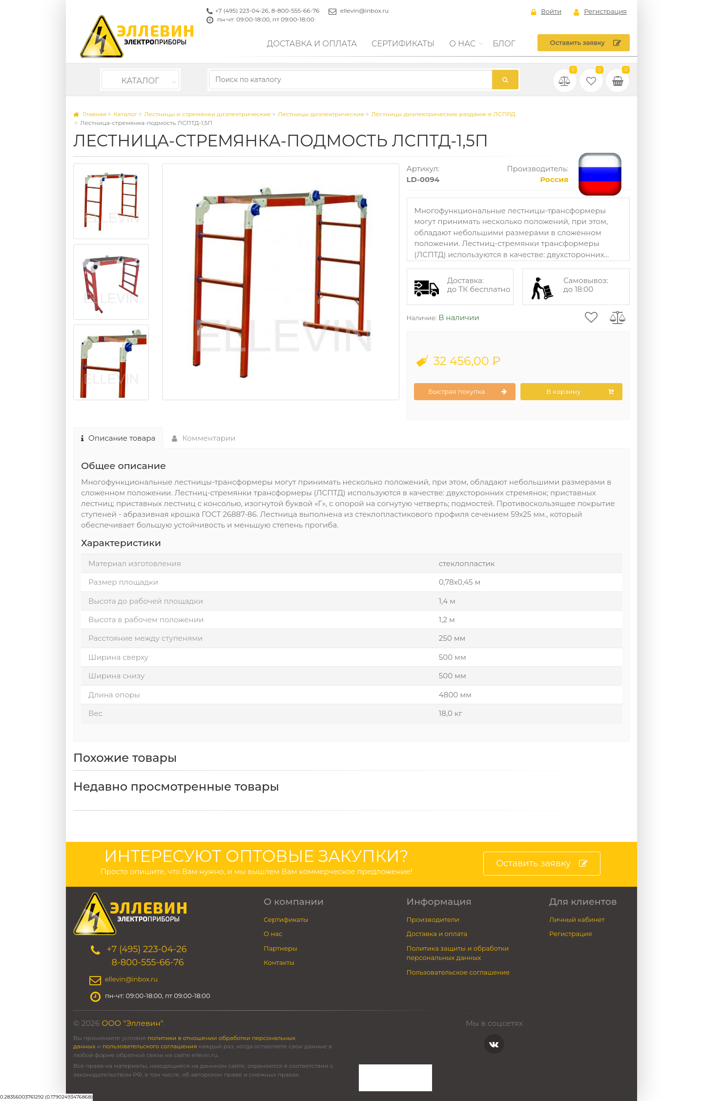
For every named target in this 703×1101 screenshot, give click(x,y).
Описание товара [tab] (118, 438)
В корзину (580, 392)
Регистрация (600, 11)
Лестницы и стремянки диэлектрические (207, 114)
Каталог (140, 80)
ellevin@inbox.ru (364, 10)
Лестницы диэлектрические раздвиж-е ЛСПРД (443, 114)
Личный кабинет (576, 919)
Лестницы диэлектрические (321, 114)
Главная (89, 114)
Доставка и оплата (312, 43)
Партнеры (280, 948)
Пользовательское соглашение (458, 972)
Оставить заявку (585, 43)
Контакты (279, 962)
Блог (504, 43)
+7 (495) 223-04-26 (242, 10)
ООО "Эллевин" (132, 1023)
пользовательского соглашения (150, 1046)
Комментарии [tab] (204, 438)
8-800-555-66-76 (295, 10)
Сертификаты (403, 43)
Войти (546, 11)
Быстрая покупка (467, 392)
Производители (433, 919)
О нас (462, 43)
